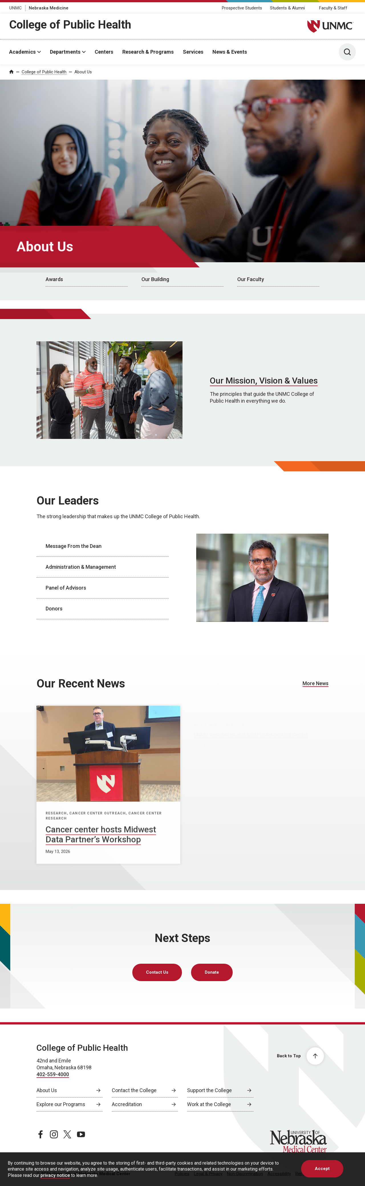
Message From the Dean (74, 546)
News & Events (229, 52)
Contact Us (157, 972)
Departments (65, 52)
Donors (54, 609)
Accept (322, 1168)
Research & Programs (148, 52)
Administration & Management (81, 567)
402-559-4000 (52, 1074)
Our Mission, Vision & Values (264, 381)
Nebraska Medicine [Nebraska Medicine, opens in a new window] (48, 8)
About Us (83, 71)
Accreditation (127, 1104)
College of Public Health (70, 24)
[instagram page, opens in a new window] (54, 1134)
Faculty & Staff (333, 8)
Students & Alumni (287, 8)
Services (193, 52)
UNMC (15, 8)
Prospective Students (242, 8)
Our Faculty (250, 279)
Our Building (155, 279)
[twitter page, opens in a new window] (67, 1134)
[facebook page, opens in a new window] (40, 1134)
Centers (104, 52)
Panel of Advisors (66, 588)
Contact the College (134, 1090)
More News (315, 683)
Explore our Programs (60, 1104)
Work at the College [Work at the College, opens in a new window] (209, 1104)
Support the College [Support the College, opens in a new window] (209, 1090)
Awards (54, 279)
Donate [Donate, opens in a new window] (212, 972)
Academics (22, 52)
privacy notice (55, 1175)
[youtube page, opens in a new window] (81, 1134)
